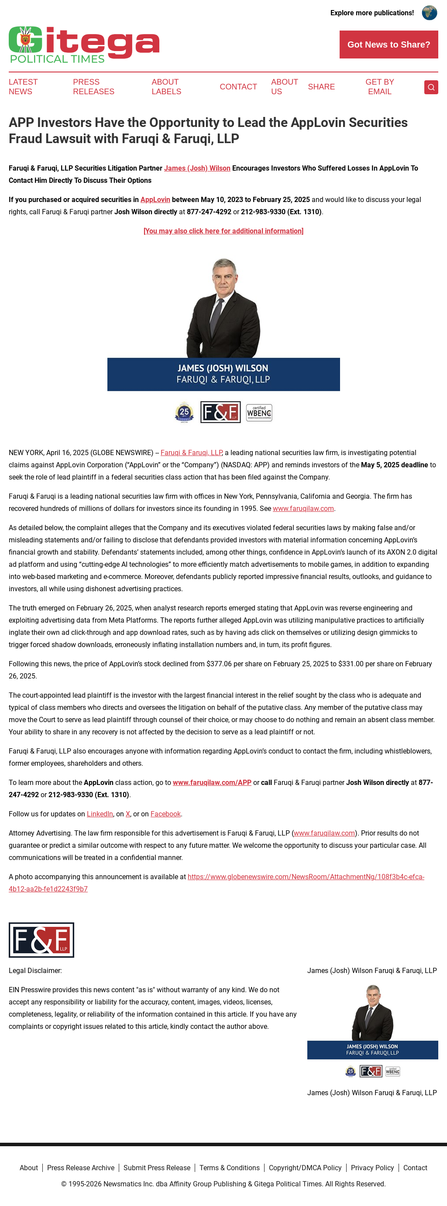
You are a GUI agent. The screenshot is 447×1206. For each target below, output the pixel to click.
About (29, 1168)
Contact (238, 86)
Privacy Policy (372, 1168)
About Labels (167, 87)
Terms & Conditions (229, 1168)
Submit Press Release (157, 1168)
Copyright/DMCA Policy (305, 1168)
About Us (284, 87)
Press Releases (93, 87)
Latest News (23, 87)
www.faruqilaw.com (303, 508)
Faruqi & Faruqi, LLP (191, 453)
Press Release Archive (80, 1168)
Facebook (166, 814)
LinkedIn (100, 814)
